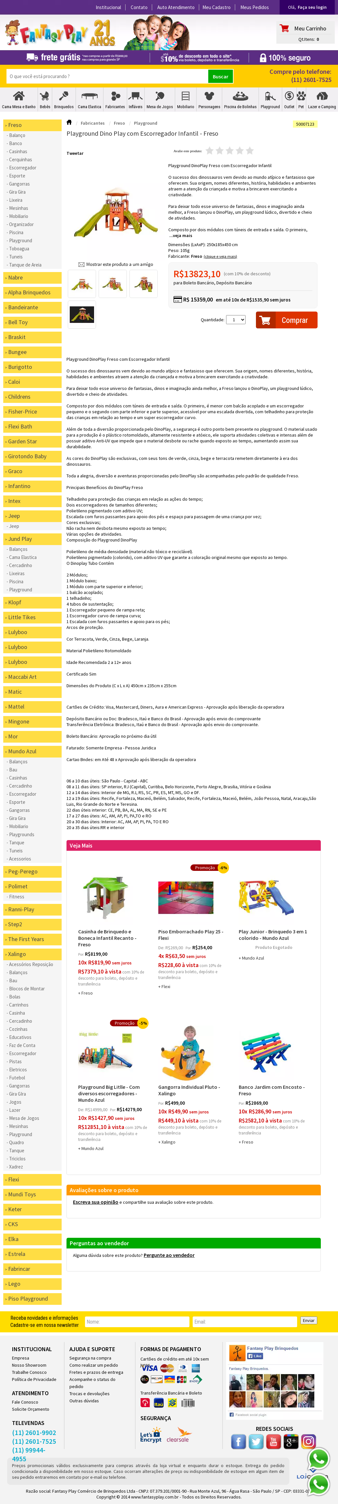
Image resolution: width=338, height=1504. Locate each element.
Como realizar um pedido (93, 1365)
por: (81, 954)
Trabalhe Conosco (29, 1372)
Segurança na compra (90, 1358)
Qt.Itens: (306, 39)
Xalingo (168, 1142)
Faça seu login (312, 7)
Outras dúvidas (84, 1401)
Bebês (45, 106)
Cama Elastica (89, 106)
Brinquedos (64, 106)
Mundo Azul (253, 958)
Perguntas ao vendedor (99, 1243)
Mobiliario (185, 106)
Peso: (174, 250)
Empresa (20, 1358)
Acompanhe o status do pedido (92, 1382)
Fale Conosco (25, 1402)
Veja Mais (81, 845)
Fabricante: (179, 256)
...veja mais (180, 235)
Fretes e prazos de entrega (96, 1372)
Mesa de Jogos (160, 106)
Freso (196, 256)
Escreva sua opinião (95, 1202)
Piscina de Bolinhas (240, 106)
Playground (270, 106)
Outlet (289, 106)
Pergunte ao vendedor (169, 1255)
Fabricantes (115, 106)
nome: (93, 1322)
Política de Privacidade (34, 1379)
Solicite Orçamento (30, 1409)
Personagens (209, 106)
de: (161, 948)
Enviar (309, 1320)
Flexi (166, 986)
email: (200, 1322)
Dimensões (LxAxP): (187, 244)
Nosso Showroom (29, 1365)
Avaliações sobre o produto (104, 1190)
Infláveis (135, 106)
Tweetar (74, 153)
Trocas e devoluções (89, 1393)
